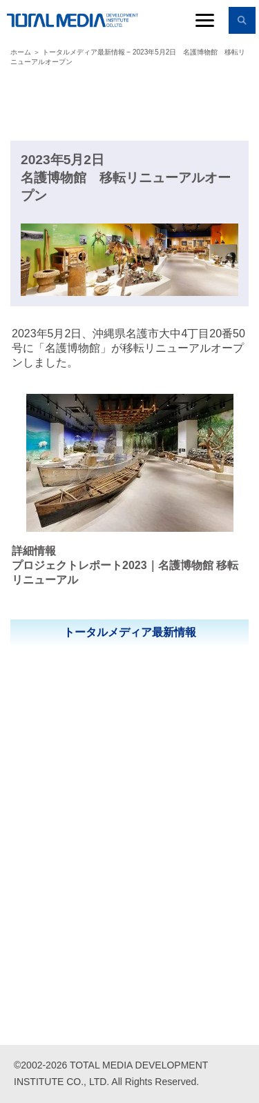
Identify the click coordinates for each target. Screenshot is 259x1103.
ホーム (20, 52)
